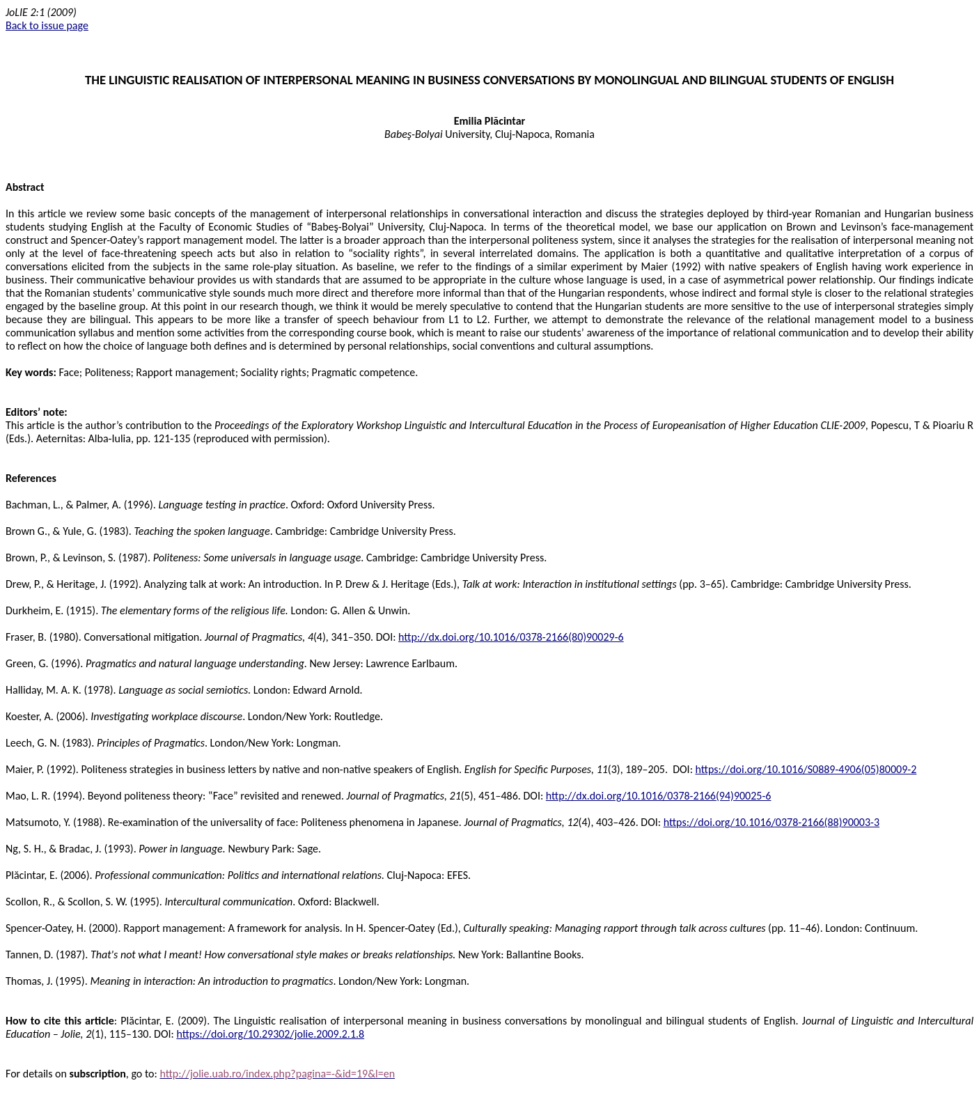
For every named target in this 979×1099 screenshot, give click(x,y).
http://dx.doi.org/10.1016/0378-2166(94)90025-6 (659, 795)
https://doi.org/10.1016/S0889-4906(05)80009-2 (806, 769)
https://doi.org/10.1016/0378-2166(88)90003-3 (771, 822)
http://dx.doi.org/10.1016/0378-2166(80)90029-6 (511, 637)
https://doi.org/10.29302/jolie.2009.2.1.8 (270, 1033)
